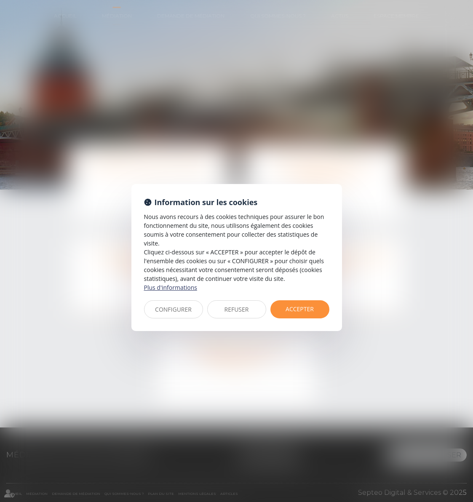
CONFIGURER (173, 309)
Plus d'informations (170, 287)
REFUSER (236, 309)
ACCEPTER (300, 309)
